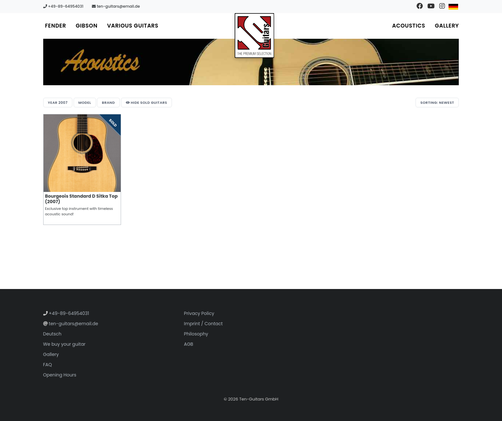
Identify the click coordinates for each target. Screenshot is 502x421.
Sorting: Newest (437, 102)
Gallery (447, 25)
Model (84, 102)
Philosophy (196, 334)
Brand (108, 102)
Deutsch (52, 334)
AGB (188, 344)
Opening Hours (60, 375)
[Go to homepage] (254, 35)
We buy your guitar (64, 344)
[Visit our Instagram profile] (442, 6)
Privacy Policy (199, 313)
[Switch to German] (453, 6)
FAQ (47, 364)
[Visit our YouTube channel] (430, 6)
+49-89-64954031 (63, 6)
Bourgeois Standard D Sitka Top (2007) (81, 199)
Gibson (86, 25)
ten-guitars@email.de (116, 6)
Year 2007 (58, 102)
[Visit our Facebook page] (419, 6)
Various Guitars (132, 25)
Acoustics (408, 25)
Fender (55, 25)
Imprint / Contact (203, 323)
